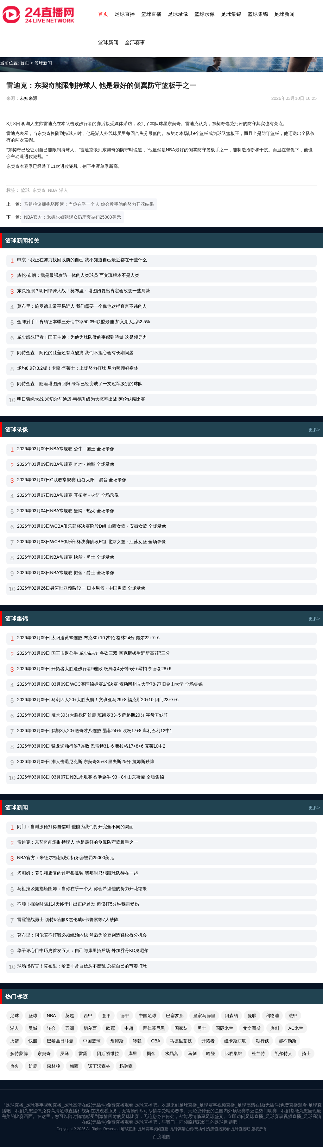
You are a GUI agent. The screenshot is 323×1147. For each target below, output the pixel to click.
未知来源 (28, 98)
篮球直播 (151, 14)
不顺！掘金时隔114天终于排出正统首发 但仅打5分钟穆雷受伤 (78, 904)
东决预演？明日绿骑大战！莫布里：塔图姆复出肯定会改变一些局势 (83, 290)
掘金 (151, 1053)
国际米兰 (224, 1028)
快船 (32, 1040)
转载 (137, 1040)
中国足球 (147, 1015)
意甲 (106, 1015)
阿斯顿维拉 (108, 1053)
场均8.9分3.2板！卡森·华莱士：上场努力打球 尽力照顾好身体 (77, 368)
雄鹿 (32, 1066)
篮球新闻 (108, 42)
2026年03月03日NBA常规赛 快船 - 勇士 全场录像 (65, 557)
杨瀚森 (126, 1066)
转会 (51, 1028)
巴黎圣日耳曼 (60, 1040)
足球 (14, 1015)
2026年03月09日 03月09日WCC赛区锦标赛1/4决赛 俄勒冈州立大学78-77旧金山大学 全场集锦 (110, 684)
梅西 (74, 1066)
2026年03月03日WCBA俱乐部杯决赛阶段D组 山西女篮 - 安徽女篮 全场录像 (91, 526)
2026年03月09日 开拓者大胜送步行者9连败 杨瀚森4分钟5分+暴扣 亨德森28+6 (94, 668)
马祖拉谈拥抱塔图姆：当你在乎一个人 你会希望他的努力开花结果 (89, 204)
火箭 (14, 1040)
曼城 (32, 1028)
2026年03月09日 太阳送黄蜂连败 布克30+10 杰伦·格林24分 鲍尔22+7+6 (88, 637)
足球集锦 (231, 14)
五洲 (69, 1028)
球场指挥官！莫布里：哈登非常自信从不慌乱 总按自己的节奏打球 (82, 965)
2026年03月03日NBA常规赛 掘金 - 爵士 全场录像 (65, 572)
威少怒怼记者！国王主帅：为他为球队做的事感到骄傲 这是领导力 (82, 337)
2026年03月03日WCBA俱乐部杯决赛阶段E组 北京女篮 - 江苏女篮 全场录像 (91, 541)
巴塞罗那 (175, 1015)
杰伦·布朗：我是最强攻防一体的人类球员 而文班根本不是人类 (78, 275)
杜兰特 (258, 1053)
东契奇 (39, 190)
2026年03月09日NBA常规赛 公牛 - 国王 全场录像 (65, 448)
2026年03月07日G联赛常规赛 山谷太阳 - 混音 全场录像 (71, 479)
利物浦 (272, 1015)
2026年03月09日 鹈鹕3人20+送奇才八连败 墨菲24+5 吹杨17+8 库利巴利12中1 (94, 730)
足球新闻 (284, 14)
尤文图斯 (252, 1028)
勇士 (201, 1028)
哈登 (210, 1053)
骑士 (306, 1053)
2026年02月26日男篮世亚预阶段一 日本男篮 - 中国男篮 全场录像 (81, 588)
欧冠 (110, 1028)
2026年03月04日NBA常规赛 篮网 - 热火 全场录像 (65, 510)
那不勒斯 (287, 1040)
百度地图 (161, 1136)
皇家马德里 (204, 1015)
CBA (155, 1040)
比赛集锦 (233, 1053)
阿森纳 (231, 1015)
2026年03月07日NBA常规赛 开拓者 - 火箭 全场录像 (68, 495)
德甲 (124, 1015)
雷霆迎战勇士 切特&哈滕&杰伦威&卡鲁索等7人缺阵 (67, 919)
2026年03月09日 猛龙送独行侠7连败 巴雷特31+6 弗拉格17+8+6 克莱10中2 (91, 746)
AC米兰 (295, 1028)
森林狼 (53, 1066)
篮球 (25, 190)
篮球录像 (204, 14)
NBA (52, 190)
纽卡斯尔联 (235, 1040)
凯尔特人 (283, 1053)
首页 (103, 14)
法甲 (292, 1015)
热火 (14, 1066)
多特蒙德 (19, 1053)
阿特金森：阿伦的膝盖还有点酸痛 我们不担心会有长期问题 (75, 352)
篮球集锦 (258, 14)
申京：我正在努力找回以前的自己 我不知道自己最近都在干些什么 (82, 259)
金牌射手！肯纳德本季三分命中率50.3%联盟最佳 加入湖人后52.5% (83, 321)
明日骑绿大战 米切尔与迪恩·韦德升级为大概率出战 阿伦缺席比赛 (81, 399)
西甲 (88, 1015)
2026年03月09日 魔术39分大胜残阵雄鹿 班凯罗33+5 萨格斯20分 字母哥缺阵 (92, 715)
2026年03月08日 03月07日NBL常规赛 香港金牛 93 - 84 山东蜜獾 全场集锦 (90, 777)
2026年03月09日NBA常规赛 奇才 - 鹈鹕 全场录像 (65, 464)
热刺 (274, 1028)
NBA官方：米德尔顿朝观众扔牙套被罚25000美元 (72, 217)
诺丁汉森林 (99, 1066)
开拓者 (208, 1040)
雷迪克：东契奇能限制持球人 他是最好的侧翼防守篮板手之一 (77, 842)
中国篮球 (92, 1040)
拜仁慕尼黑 (154, 1028)
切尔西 (90, 1028)
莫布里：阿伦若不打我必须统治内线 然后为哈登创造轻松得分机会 (82, 935)
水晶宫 (171, 1053)
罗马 (64, 1053)
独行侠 (262, 1040)
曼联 (252, 1015)
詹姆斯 (117, 1040)
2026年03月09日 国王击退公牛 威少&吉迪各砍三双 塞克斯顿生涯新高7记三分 (93, 653)
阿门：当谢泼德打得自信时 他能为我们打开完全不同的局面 (75, 826)
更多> (314, 429)
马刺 (192, 1053)
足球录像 (178, 14)
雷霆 (83, 1053)
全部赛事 (135, 42)
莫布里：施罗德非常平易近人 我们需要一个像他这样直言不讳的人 (82, 306)
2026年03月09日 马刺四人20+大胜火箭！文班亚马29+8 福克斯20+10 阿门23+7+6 (98, 699)
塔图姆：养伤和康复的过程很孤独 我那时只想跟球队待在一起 (77, 873)
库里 (132, 1053)
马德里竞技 (181, 1040)
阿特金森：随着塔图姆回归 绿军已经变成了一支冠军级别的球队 (79, 383)
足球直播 (125, 14)
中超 (128, 1028)
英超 (69, 1015)
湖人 (63, 190)
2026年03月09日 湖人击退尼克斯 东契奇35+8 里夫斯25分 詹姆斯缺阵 (85, 761)
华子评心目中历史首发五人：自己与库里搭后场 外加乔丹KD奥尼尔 (83, 950)
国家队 (181, 1028)
